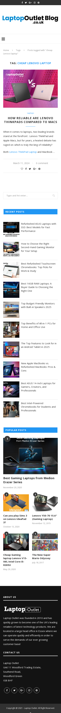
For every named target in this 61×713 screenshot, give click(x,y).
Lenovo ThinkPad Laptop (23, 151)
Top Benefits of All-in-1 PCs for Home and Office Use (38, 325)
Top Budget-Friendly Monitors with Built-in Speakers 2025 (38, 305)
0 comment (42, 163)
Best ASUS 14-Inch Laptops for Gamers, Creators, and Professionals (38, 387)
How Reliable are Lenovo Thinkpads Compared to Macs (30, 120)
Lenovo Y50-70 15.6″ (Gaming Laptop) (44, 517)
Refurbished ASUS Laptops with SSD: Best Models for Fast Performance (38, 227)
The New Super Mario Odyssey (41, 556)
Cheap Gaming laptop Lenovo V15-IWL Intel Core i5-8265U (15, 560)
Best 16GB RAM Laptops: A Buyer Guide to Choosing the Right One (37, 287)
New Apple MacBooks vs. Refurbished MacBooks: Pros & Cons (38, 367)
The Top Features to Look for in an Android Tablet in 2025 (38, 345)
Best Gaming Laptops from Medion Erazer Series (28, 480)
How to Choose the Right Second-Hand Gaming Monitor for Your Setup (37, 247)
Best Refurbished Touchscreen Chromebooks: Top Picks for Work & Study (38, 267)
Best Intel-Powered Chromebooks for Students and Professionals (38, 407)
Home (6, 50)
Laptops (30, 113)
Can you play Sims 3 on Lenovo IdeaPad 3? (15, 519)
